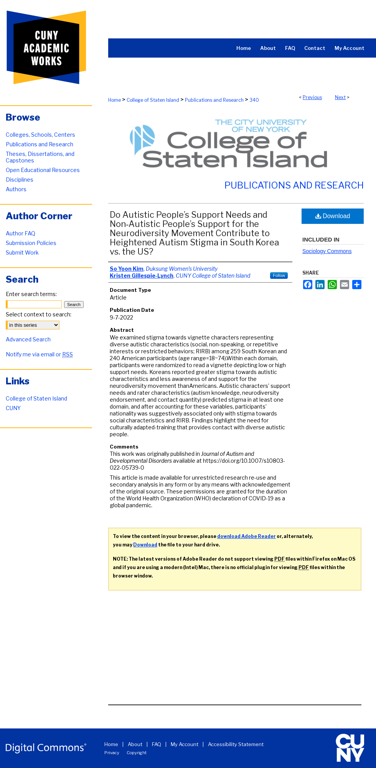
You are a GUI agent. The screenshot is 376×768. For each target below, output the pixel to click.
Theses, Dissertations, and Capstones (40, 157)
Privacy (111, 752)
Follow (279, 275)
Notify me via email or (39, 354)
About (135, 744)
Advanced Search (28, 339)
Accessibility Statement (236, 744)
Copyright (137, 752)
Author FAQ (20, 233)
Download (332, 216)
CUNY (13, 408)
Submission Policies (31, 243)
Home (114, 100)
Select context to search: (38, 314)
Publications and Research (214, 100)
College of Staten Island (153, 100)
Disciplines (19, 179)
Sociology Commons (326, 251)
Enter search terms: (31, 294)
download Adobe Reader (246, 536)
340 (254, 100)
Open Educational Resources (43, 170)
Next (340, 97)
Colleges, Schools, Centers (40, 134)
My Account (184, 744)
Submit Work (22, 252)
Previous (312, 97)
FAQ (156, 744)
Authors (16, 189)
